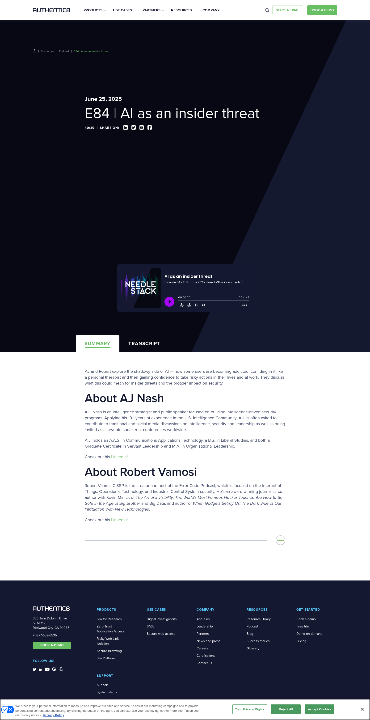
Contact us (204, 663)
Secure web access (161, 633)
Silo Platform (106, 658)
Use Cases (122, 10)
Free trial (302, 626)
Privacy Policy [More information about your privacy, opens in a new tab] (53, 715)
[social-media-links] (34, 669)
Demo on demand (309, 633)
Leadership (205, 626)
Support (102, 684)
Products (93, 10)
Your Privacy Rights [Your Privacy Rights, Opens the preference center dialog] (250, 709)
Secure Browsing (109, 650)
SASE (151, 626)
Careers (202, 648)
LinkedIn (119, 457)
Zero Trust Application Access (110, 629)
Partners (151, 10)
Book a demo (306, 619)
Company (211, 10)
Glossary (253, 648)
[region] (185, 709)
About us (203, 619)
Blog (250, 633)
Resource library (259, 619)
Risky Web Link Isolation (108, 641)
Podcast (64, 51)
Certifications (206, 655)
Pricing (301, 641)
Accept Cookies (319, 709)
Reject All (286, 709)
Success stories (258, 641)
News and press (208, 641)
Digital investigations (162, 619)
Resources (181, 10)
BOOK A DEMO (52, 645)
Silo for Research (109, 619)
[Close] (362, 709)
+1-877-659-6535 (45, 635)
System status (107, 692)
